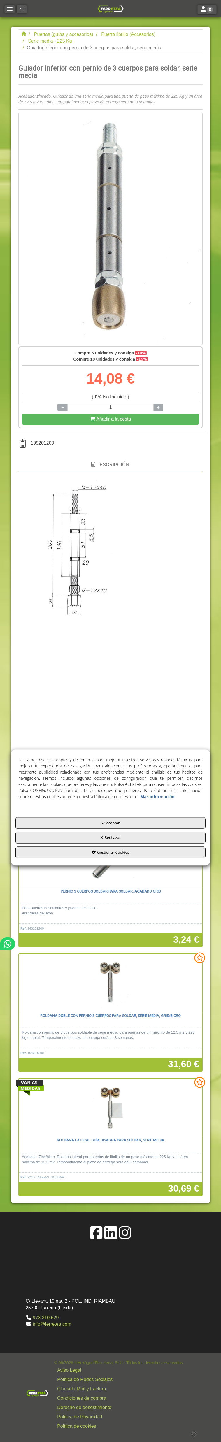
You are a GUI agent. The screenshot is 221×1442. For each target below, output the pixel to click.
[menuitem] (119, 1370)
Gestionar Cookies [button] (110, 852)
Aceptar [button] (110, 822)
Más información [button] (157, 796)
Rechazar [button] (110, 837)
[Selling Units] (110, 407)
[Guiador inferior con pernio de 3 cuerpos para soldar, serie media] (110, 229)
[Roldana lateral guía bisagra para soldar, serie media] (110, 1108)
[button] (110, 9)
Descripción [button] (110, 464)
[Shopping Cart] (110, 419)
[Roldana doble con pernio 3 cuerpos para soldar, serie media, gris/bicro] (110, 983)
